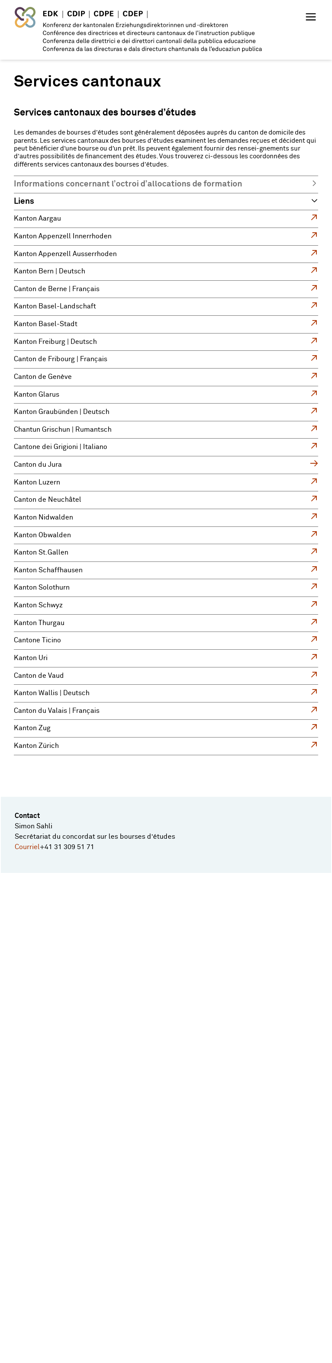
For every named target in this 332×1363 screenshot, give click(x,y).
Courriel (27, 846)
